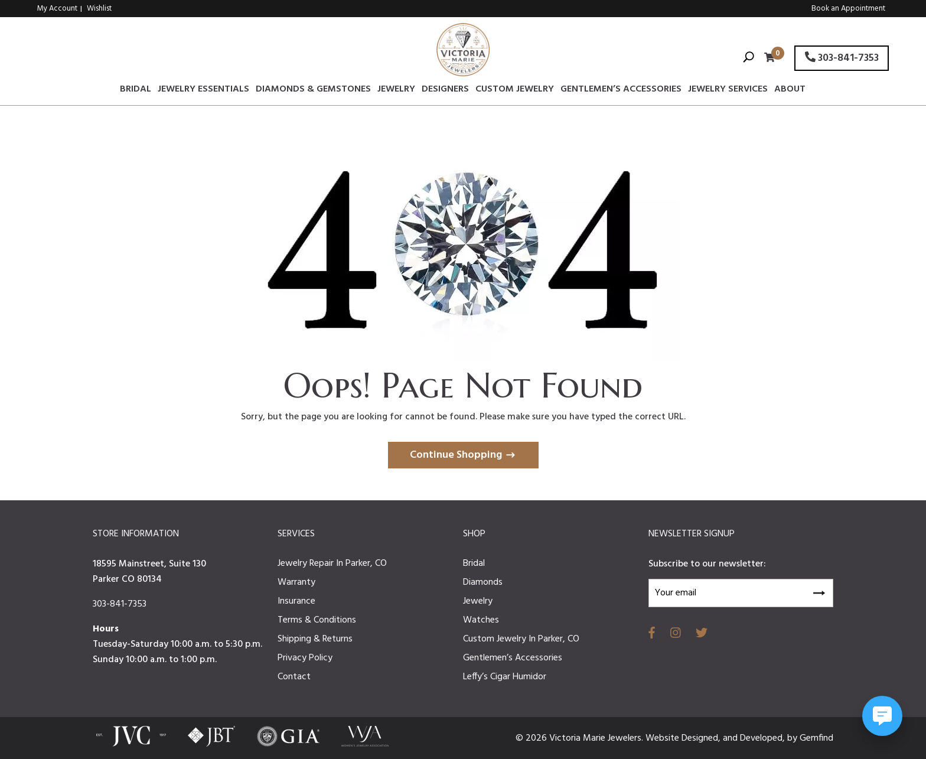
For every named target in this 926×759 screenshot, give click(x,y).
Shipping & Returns (315, 639)
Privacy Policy (305, 658)
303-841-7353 (842, 58)
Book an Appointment (848, 8)
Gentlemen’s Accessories (621, 91)
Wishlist (99, 8)
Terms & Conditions (317, 620)
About (790, 91)
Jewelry (396, 91)
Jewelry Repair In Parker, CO (332, 563)
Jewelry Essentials (203, 91)
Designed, (702, 738)
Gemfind (816, 738)
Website (663, 738)
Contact (294, 677)
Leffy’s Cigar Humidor (504, 677)
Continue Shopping (456, 455)
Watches (481, 620)
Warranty (296, 582)
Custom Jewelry (514, 91)
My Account (57, 8)
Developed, (763, 738)
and (731, 738)
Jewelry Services (728, 91)
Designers (445, 91)
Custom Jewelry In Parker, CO (521, 639)
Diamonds (483, 582)
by (793, 738)
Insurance (296, 601)
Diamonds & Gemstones (313, 91)
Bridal (135, 91)
